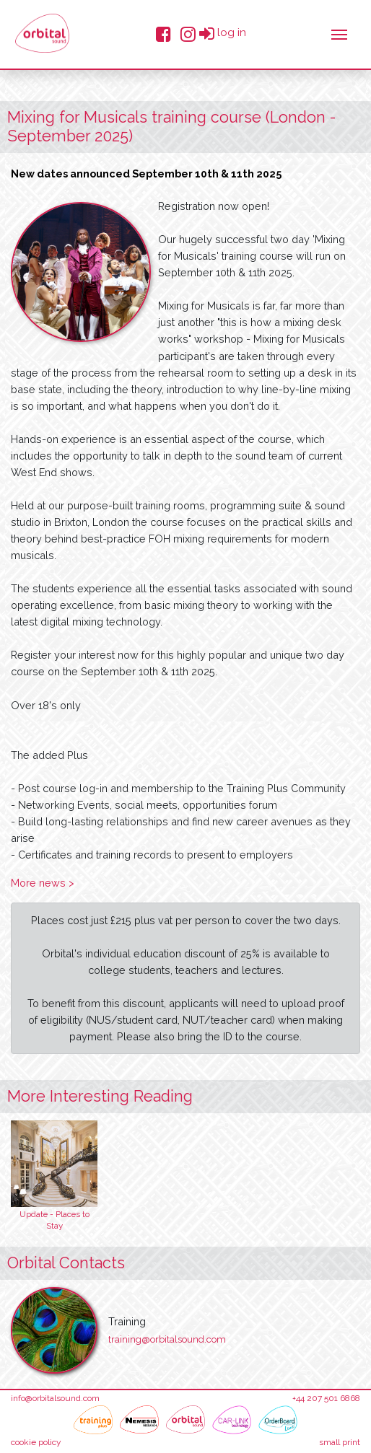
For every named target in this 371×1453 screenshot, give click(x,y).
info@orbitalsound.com (55, 1398)
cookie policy (36, 1442)
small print (339, 1442)
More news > (42, 883)
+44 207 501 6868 (326, 1398)
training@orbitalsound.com (167, 1339)
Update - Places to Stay (54, 1220)
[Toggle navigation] (339, 33)
